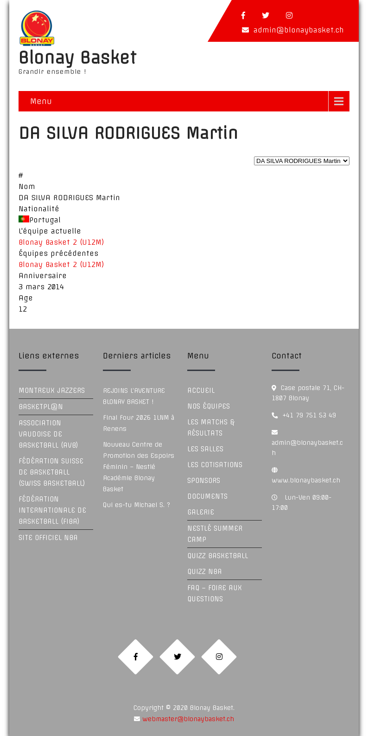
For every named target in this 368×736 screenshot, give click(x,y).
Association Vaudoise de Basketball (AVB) (48, 434)
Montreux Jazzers (52, 390)
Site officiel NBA (48, 538)
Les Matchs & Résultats (211, 427)
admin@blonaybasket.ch (299, 30)
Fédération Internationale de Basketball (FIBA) (52, 510)
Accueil (201, 390)
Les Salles (205, 449)
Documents (207, 496)
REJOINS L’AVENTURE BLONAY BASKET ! (134, 396)
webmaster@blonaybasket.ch (187, 719)
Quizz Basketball (217, 556)
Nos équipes (208, 406)
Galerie (200, 512)
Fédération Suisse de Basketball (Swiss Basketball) (52, 472)
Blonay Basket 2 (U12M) (61, 242)
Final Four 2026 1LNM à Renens (138, 423)
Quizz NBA (204, 571)
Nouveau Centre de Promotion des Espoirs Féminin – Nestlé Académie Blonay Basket (138, 467)
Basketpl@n (41, 407)
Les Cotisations (214, 465)
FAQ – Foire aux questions (214, 593)
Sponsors (203, 480)
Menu (41, 101)
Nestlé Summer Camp (214, 534)
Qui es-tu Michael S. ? (136, 504)
